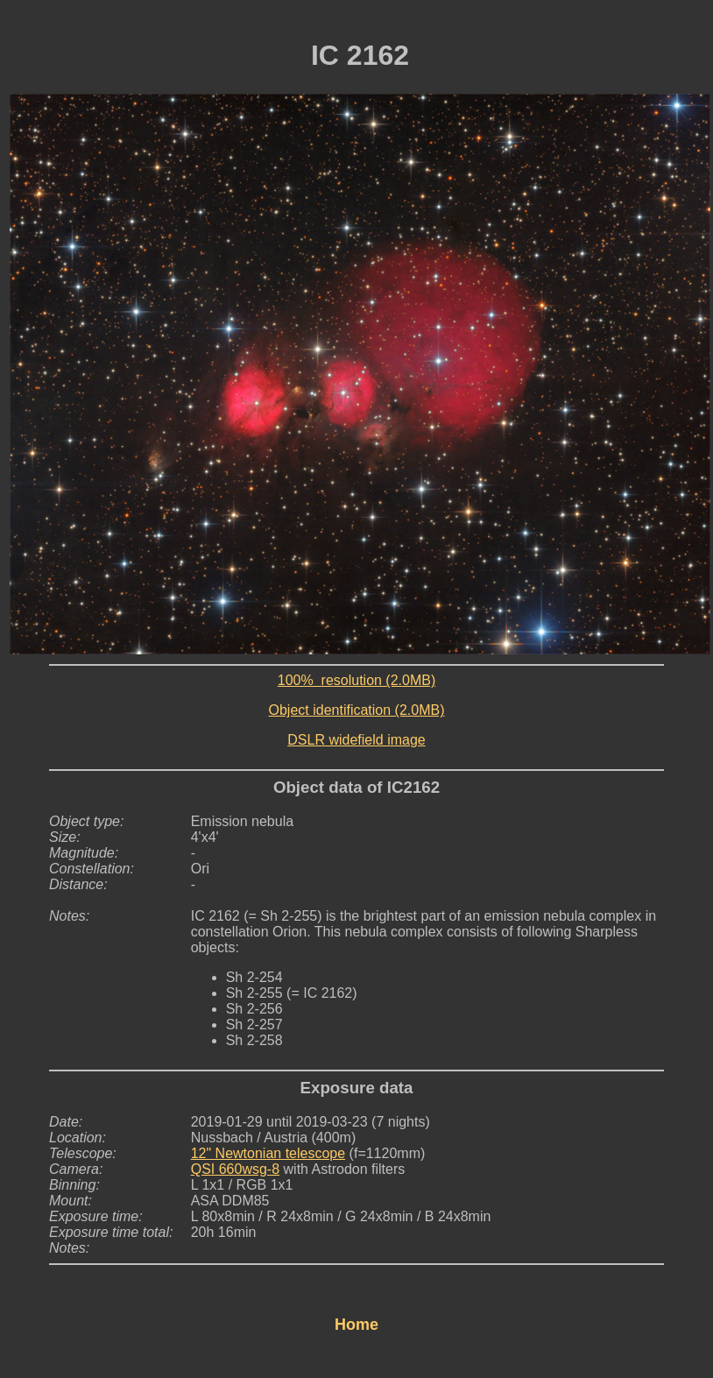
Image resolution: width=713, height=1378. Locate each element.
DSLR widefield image (356, 739)
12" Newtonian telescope (268, 1153)
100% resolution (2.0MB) (357, 680)
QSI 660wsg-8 (235, 1169)
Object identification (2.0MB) (357, 710)
